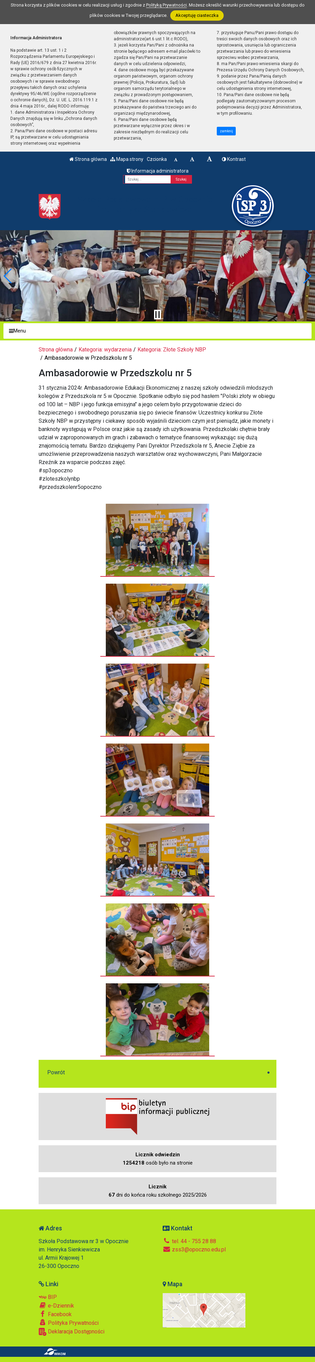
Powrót (56, 1072)
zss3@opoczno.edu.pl (194, 1249)
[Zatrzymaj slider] (157, 314)
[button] (8, 276)
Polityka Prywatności (69, 1322)
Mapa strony (126, 159)
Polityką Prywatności (166, 5)
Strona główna (88, 159)
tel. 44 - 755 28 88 (189, 1241)
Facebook (55, 1314)
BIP (48, 1297)
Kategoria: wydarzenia (105, 349)
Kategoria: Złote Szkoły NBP (172, 349)
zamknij (226, 131)
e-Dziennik (56, 1305)
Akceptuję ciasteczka (197, 15)
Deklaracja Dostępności (71, 1332)
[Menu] (157, 331)
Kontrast (234, 159)
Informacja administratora (158, 171)
